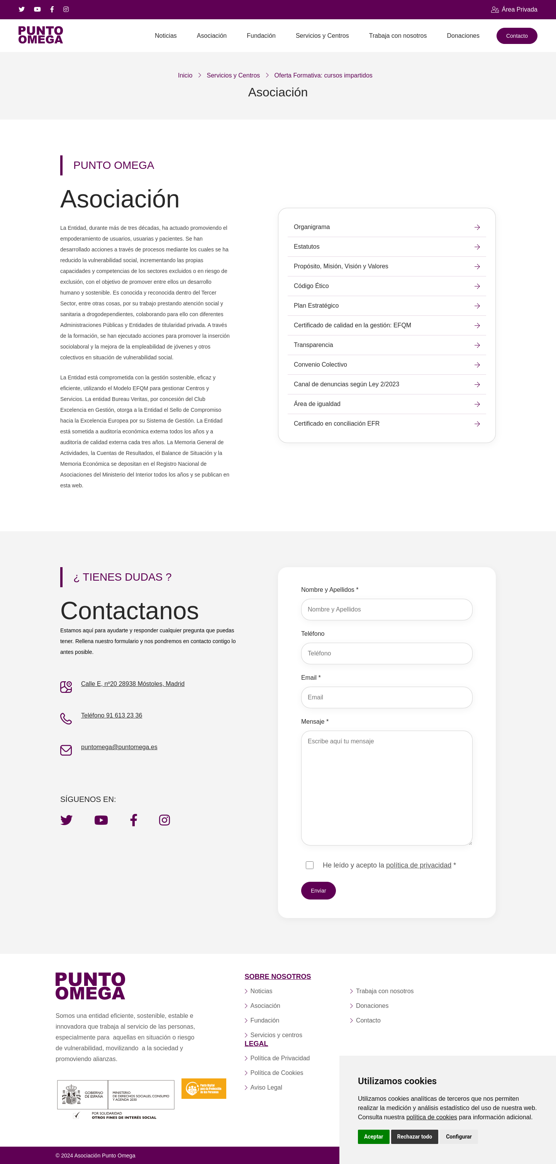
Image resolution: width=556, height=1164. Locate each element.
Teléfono (313, 633)
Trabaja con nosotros (398, 35)
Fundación (261, 35)
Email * (311, 677)
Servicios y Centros (322, 35)
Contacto (517, 36)
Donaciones (463, 35)
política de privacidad (418, 865)
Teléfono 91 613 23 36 (111, 715)
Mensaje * (315, 721)
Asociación (212, 35)
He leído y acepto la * (389, 865)
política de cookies (431, 1117)
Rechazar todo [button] (414, 1137)
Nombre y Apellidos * (330, 589)
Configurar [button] (459, 1137)
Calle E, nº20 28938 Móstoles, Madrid (133, 684)
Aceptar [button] (373, 1137)
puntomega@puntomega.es (119, 747)
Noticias (166, 35)
